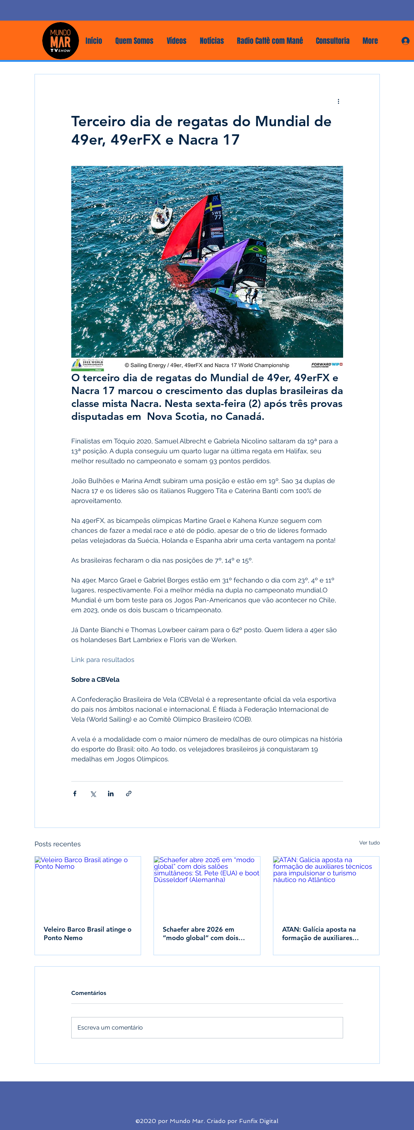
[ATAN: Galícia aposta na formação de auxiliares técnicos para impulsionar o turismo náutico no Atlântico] (326, 886)
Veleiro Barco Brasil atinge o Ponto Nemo (88, 933)
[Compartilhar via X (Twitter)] (92, 793)
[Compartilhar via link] (128, 793)
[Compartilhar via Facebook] (74, 793)
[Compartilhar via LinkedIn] (110, 793)
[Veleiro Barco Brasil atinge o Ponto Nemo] (88, 886)
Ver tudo (369, 843)
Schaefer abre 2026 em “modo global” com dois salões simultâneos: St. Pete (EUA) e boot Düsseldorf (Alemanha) (205, 933)
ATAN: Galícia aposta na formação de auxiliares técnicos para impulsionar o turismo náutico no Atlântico (326, 933)
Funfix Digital (258, 1120)
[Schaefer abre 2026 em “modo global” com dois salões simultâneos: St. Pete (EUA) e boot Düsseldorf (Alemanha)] (207, 886)
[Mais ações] (338, 100)
